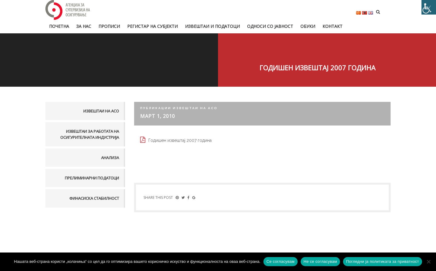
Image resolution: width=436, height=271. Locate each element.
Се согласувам (280, 261)
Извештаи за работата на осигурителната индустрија (89, 134)
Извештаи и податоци (212, 26)
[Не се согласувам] (428, 262)
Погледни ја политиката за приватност (382, 261)
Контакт (332, 26)
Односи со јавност (270, 26)
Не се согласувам (320, 261)
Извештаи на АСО (101, 111)
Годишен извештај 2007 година (180, 140)
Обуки (307, 26)
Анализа (110, 157)
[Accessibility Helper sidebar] (428, 7)
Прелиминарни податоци (92, 178)
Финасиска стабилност (94, 198)
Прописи (109, 26)
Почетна (59, 26)
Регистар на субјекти (152, 26)
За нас (83, 26)
